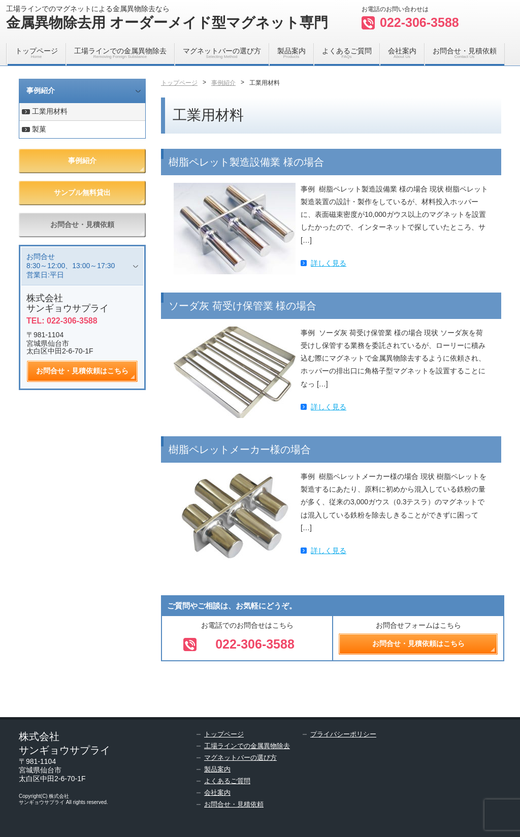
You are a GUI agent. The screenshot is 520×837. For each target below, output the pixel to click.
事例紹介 (40, 90)
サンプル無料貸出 (82, 192)
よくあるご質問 (347, 53)
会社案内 (402, 53)
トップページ (36, 53)
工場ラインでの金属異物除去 (120, 53)
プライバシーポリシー (343, 734)
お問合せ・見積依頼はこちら (82, 371)
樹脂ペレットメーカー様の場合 (240, 449)
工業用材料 (50, 111)
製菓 (39, 129)
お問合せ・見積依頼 (465, 53)
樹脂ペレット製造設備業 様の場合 (246, 162)
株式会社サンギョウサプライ (67, 303)
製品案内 (291, 53)
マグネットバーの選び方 (222, 53)
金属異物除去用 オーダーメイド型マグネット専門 (167, 22)
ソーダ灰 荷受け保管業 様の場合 (242, 305)
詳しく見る (328, 263)
